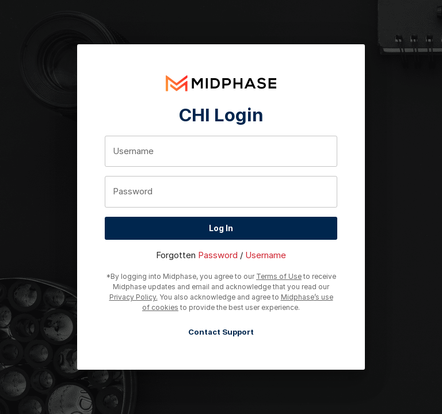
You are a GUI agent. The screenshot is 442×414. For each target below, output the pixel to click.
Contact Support (221, 332)
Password (218, 255)
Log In (221, 228)
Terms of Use (279, 276)
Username (265, 255)
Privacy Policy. (133, 297)
